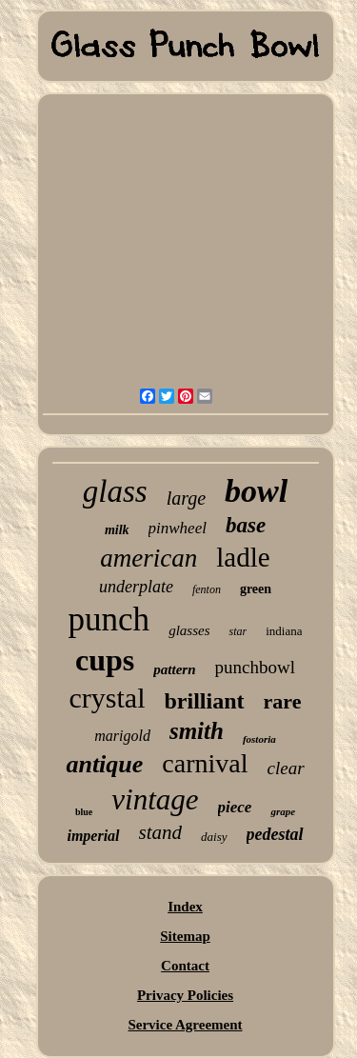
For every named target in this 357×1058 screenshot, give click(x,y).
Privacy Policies (185, 995)
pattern (174, 669)
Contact (185, 965)
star (237, 631)
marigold (122, 736)
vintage (154, 799)
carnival (205, 763)
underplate (136, 586)
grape (282, 811)
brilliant (205, 701)
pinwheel (178, 528)
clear (286, 768)
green (255, 589)
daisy (214, 836)
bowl (256, 491)
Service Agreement (185, 1024)
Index (185, 906)
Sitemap (185, 936)
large (186, 498)
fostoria (259, 739)
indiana (284, 631)
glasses (189, 630)
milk (117, 530)
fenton (206, 589)
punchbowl (255, 667)
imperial (93, 836)
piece (235, 807)
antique (104, 764)
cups (104, 660)
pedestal (275, 834)
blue (83, 812)
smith (196, 731)
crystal (107, 697)
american (148, 558)
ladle (242, 557)
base (246, 525)
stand (161, 832)
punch (109, 619)
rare (283, 701)
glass (115, 491)
